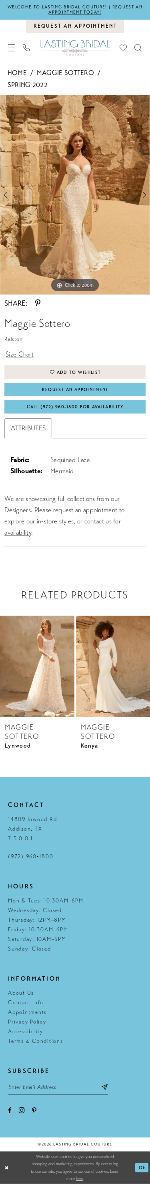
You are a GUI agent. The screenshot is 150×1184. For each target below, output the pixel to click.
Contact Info (26, 1002)
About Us (21, 992)
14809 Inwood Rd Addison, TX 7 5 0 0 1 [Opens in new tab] (32, 829)
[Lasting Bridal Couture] (75, 47)
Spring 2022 (28, 85)
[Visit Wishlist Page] (123, 47)
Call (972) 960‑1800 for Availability (75, 407)
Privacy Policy (27, 1021)
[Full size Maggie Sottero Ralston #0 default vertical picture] (75, 195)
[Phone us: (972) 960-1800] (26, 47)
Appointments (27, 1012)
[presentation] (37, 666)
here (79, 1178)
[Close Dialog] (7, 1168)
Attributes (28, 428)
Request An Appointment (75, 389)
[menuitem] (11, 47)
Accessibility (25, 1031)
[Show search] (138, 47)
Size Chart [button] (20, 354)
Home (17, 73)
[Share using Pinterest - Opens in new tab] (37, 303)
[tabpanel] (75, 195)
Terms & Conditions (35, 1041)
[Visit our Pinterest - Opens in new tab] (34, 1110)
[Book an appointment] (75, 26)
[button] (11, 47)
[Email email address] (58, 1087)
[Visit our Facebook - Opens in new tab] (10, 1110)
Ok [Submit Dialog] (142, 1167)
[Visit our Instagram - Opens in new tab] (22, 1110)
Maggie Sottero (65, 73)
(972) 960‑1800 (30, 856)
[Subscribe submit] (104, 1087)
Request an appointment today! (95, 9)
